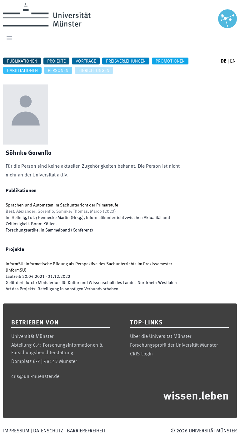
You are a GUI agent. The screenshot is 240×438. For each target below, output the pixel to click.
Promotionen (170, 61)
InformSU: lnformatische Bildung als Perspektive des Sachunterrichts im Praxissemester (89, 264)
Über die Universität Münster (160, 336)
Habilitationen (22, 71)
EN (233, 61)
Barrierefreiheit (86, 431)
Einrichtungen (93, 71)
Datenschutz (48, 431)
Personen (58, 71)
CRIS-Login (141, 354)
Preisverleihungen (126, 61)
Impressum (16, 431)
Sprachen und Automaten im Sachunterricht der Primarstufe (62, 205)
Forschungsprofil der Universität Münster (174, 345)
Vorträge (86, 61)
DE (223, 61)
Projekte (56, 61)
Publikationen (22, 61)
